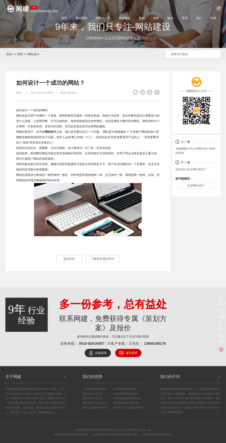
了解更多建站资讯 (102, 258)
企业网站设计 (195, 185)
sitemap (146, 429)
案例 (142, 18)
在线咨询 (101, 352)
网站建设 (124, 18)
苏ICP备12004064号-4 (129, 429)
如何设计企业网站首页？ (191, 169)
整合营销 (81, 18)
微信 (170, 18)
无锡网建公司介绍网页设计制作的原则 (195, 150)
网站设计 (33, 54)
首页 (64, 18)
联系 (213, 18)
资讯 (185, 18)
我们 (199, 18)
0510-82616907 (91, 343)
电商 (156, 18)
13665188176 (155, 343)
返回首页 (69, 258)
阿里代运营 (103, 18)
